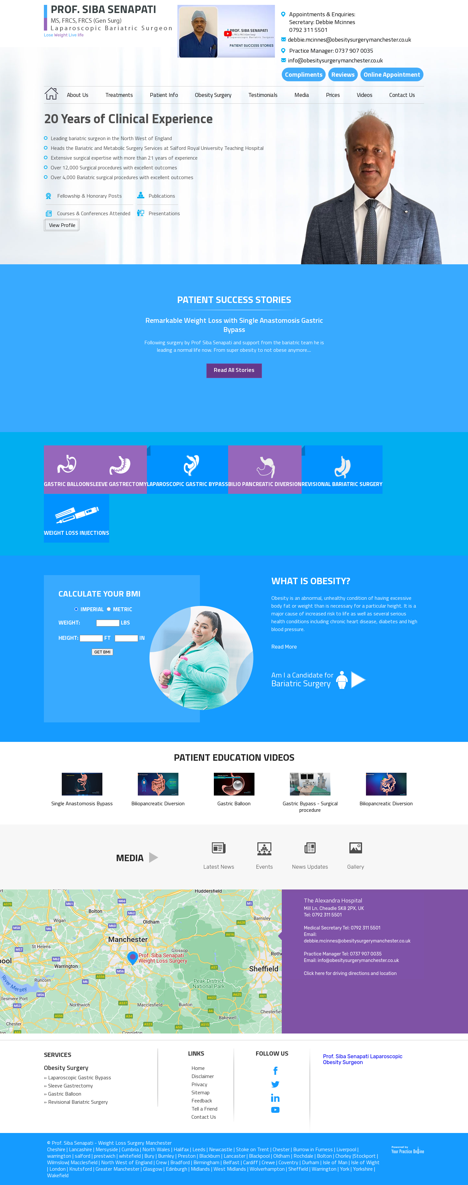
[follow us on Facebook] (275, 1071)
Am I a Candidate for (344, 679)
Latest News (218, 866)
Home (198, 1068)
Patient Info (164, 95)
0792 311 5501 (308, 29)
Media (301, 95)
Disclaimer (202, 1076)
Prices (333, 95)
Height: (68, 638)
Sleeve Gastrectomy (118, 484)
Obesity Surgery (213, 95)
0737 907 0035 (354, 50)
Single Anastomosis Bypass (82, 800)
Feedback (201, 1100)
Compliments (303, 74)
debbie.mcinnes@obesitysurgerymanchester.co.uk (349, 39)
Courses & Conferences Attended (93, 213)
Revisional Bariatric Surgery (342, 484)
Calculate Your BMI (99, 593)
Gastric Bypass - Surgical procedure (310, 803)
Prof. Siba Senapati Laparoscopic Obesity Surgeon (362, 1059)
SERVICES (57, 1055)
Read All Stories (234, 369)
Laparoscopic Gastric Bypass (187, 484)
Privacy (199, 1084)
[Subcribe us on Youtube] (275, 1110)
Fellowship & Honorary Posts (89, 196)
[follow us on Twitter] (275, 1084)
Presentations (163, 213)
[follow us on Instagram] (275, 1123)
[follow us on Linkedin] (275, 1097)
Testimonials (263, 95)
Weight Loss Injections (76, 533)
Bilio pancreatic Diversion (265, 484)
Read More (284, 647)
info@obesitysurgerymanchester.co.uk (335, 60)
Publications (162, 196)
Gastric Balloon (67, 484)
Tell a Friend (204, 1108)
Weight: (69, 622)
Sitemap (200, 1092)
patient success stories (234, 299)
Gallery (355, 866)
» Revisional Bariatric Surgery (76, 1102)
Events (264, 866)
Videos (364, 95)
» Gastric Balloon (62, 1093)
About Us (77, 95)
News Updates (310, 866)
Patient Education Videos (234, 757)
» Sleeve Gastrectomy (68, 1085)
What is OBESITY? (310, 580)
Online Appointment (392, 74)
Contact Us (402, 95)
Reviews (343, 74)
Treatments (119, 95)
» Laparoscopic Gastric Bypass (77, 1077)
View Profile (62, 225)
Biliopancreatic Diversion (158, 800)
